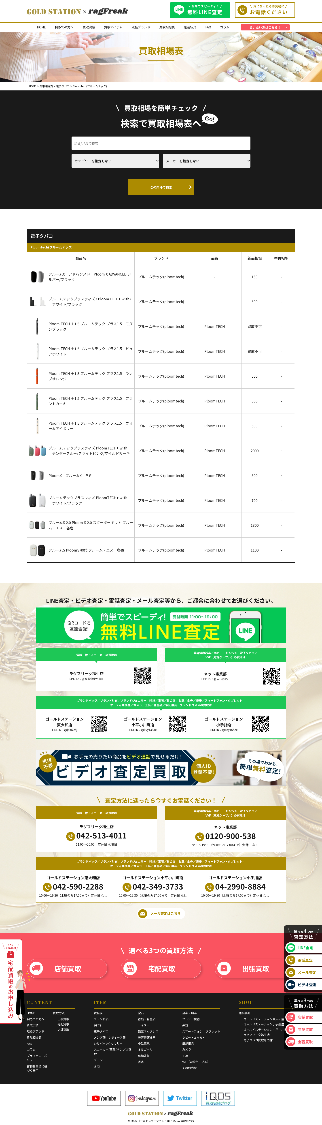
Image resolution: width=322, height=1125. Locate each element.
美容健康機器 (146, 1037)
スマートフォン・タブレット (201, 1031)
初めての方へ (64, 27)
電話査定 (299, 960)
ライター (143, 1025)
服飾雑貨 (144, 1056)
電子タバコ (101, 1031)
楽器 (185, 1025)
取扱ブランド (140, 27)
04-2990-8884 (235, 886)
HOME (41, 27)
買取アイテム (113, 27)
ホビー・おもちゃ (193, 1037)
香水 (141, 1062)
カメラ (186, 1049)
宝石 (141, 1013)
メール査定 (301, 972)
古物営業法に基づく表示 (37, 1068)
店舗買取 (55, 968)
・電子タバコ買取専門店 (257, 1040)
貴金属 (98, 1013)
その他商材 (189, 1068)
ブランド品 (101, 1019)
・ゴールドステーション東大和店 (262, 1019)
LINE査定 (299, 947)
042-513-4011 (96, 835)
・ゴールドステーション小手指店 (262, 1024)
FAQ (208, 27)
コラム (224, 27)
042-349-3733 (153, 886)
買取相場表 (167, 27)
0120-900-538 (225, 835)
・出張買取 (62, 1019)
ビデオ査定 (301, 984)
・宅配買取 (62, 1024)
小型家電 (144, 1043)
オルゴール (145, 1049)
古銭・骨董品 (146, 1019)
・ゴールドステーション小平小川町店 (265, 1029)
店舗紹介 (190, 27)
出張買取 (243, 968)
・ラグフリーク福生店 (255, 1035)
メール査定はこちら (159, 913)
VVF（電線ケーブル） (196, 1062)
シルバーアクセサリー (108, 1043)
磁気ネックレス (148, 1031)
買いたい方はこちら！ (265, 27)
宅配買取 (149, 968)
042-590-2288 (73, 886)
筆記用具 (188, 1043)
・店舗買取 (62, 1029)
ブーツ (98, 1060)
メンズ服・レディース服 (109, 1037)
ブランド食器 (191, 1019)
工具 (185, 1056)
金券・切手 (189, 1013)
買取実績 (89, 27)
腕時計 (98, 1025)
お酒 (97, 1066)
